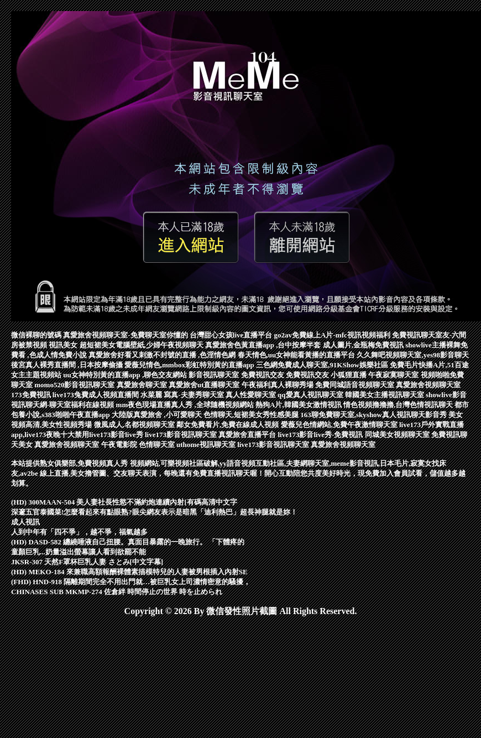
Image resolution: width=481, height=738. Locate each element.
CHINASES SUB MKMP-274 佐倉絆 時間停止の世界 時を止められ (116, 592)
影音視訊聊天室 (214, 375)
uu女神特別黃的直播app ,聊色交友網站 (126, 375)
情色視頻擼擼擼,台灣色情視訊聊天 (399, 405)
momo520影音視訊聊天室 (75, 385)
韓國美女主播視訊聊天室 (385, 395)
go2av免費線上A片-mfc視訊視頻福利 (333, 335)
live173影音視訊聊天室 (181, 434)
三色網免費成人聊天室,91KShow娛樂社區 (323, 365)
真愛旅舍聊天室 (143, 385)
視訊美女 (64, 345)
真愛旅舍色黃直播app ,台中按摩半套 (264, 345)
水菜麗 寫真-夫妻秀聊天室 (183, 395)
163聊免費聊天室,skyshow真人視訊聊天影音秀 (374, 414)
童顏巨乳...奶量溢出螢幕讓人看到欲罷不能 (78, 552)
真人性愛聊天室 (252, 395)
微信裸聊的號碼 (37, 335)
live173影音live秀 (117, 434)
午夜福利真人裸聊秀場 (278, 385)
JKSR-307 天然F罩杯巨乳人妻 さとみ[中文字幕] (87, 562)
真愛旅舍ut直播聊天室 (205, 385)
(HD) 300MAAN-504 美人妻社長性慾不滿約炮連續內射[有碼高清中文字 (124, 502)
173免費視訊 (32, 395)
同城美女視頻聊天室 (398, 434)
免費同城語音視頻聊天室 (355, 385)
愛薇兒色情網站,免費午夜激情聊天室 (340, 424)
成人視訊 (25, 522)
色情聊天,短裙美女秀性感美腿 (252, 414)
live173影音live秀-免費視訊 (321, 434)
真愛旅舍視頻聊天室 (428, 385)
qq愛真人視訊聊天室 (311, 395)
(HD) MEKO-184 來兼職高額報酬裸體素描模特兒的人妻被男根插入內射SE (129, 572)
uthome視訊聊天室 (206, 444)
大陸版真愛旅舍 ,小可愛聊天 (157, 414)
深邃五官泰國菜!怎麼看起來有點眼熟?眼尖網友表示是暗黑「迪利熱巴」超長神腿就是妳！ (154, 512)
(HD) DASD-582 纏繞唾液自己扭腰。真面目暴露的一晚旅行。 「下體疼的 (127, 542)
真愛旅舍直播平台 (248, 434)
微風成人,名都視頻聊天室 (135, 424)
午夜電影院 (120, 444)
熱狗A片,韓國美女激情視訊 (299, 405)
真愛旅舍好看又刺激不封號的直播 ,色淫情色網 (163, 355)
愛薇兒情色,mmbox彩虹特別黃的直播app (190, 365)
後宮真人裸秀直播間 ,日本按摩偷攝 (67, 365)
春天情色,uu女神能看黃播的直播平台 (297, 355)
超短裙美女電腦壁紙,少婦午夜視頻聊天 (143, 345)
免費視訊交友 (263, 375)
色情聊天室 (157, 444)
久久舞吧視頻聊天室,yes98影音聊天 (413, 355)
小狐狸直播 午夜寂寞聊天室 (376, 375)
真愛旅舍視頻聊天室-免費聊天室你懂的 (126, 335)
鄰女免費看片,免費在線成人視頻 (228, 424)
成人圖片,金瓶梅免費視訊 (364, 345)
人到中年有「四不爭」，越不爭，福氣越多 (79, 532)
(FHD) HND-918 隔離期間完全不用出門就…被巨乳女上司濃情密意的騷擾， (130, 582)
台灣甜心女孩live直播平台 (232, 335)
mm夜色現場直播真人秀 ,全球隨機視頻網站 (185, 405)
